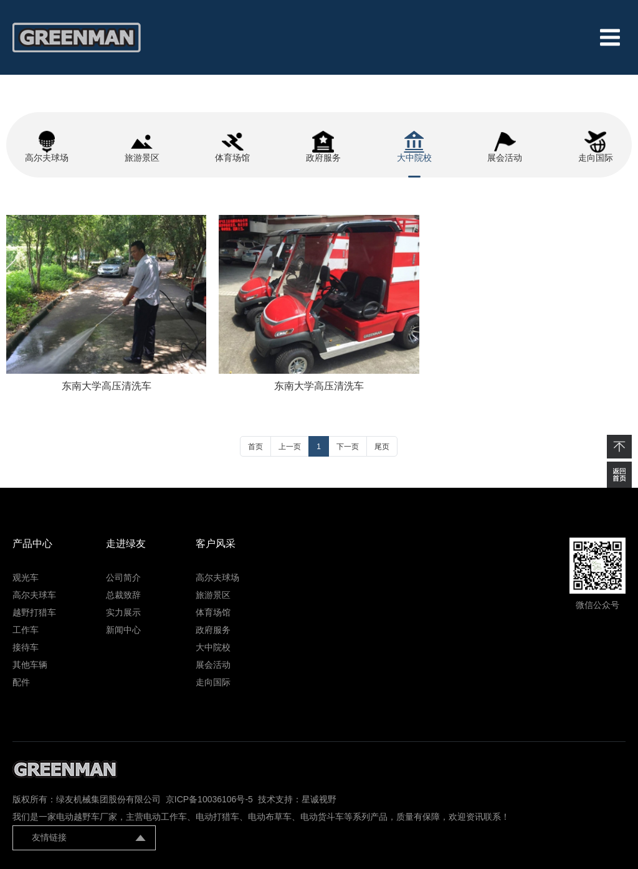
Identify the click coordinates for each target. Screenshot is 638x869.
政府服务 (213, 630)
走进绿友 (126, 543)
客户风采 (216, 543)
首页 (255, 446)
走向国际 (213, 682)
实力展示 (123, 612)
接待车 (25, 647)
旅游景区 (213, 595)
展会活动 (213, 665)
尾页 (381, 446)
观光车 (25, 577)
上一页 (290, 446)
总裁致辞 (123, 595)
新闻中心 (123, 630)
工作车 (25, 630)
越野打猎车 (34, 612)
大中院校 (213, 647)
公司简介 (123, 577)
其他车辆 (29, 665)
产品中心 (32, 543)
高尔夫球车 (34, 595)
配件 (21, 682)
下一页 (347, 446)
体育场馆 (213, 612)
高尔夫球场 (217, 577)
